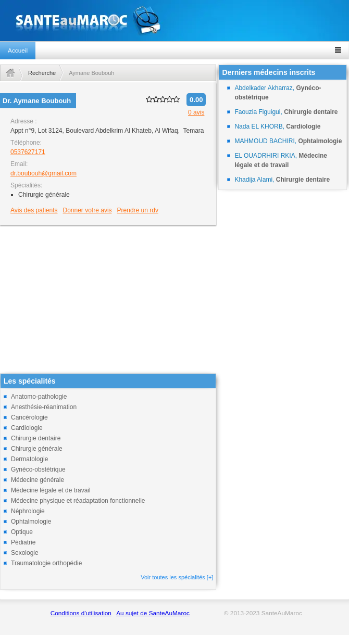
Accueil (18, 50)
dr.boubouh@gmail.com (43, 173)
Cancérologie (29, 417)
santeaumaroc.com (174, 20)
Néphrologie (28, 511)
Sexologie (25, 552)
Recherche (42, 73)
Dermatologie (29, 459)
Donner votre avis (87, 210)
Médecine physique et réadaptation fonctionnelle (78, 500)
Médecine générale (37, 480)
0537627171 (27, 152)
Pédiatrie (23, 542)
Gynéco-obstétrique (38, 469)
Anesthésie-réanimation (44, 407)
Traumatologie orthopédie (46, 563)
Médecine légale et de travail (51, 490)
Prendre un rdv (137, 210)
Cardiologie (27, 427)
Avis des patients (34, 210)
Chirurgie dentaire (35, 438)
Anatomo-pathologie (39, 396)
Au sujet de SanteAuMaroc (153, 613)
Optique (22, 532)
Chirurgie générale (37, 448)
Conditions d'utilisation (81, 613)
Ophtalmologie (31, 521)
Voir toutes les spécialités (177, 577)
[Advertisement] (108, 300)
